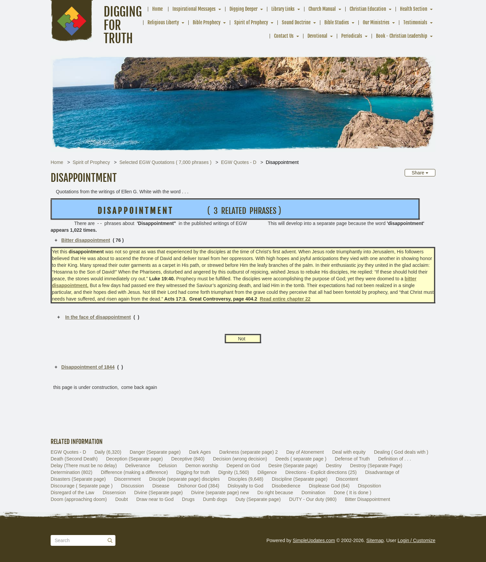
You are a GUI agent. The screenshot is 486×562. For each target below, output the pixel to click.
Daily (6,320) (107, 452)
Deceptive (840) (188, 458)
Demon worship (201, 465)
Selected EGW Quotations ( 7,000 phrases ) (165, 162)
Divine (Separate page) (158, 492)
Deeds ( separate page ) (300, 458)
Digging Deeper (244, 9)
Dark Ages (200, 452)
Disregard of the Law (72, 492)
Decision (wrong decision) (240, 458)
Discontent (347, 479)
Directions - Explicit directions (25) (321, 472)
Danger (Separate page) (155, 452)
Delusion (168, 465)
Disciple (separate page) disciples (184, 479)
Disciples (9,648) (245, 479)
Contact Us (284, 36)
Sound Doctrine (296, 22)
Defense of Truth (352, 458)
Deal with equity (349, 452)
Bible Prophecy (206, 22)
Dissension (114, 492)
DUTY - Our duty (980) (313, 499)
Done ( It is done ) (352, 492)
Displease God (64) (329, 485)
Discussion (132, 485)
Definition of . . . (394, 458)
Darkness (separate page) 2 (248, 452)
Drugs (188, 499)
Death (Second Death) (74, 458)
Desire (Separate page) (293, 465)
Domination (313, 492)
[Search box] (83, 540)
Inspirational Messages (194, 9)
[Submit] (110, 540)
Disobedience (286, 485)
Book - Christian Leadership (401, 36)
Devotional (317, 36)
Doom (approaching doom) (79, 499)
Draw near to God (155, 499)
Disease (160, 485)
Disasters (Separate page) (78, 479)
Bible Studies (336, 22)
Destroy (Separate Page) (376, 465)
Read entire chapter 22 (285, 299)
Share (420, 172)
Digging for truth (193, 472)
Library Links (283, 9)
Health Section (413, 9)
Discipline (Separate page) (299, 479)
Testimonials (415, 22)
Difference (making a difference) (134, 472)
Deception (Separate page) (134, 458)
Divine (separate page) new (220, 492)
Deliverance (137, 465)
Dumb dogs (215, 499)
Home (157, 9)
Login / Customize (416, 540)
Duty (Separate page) (258, 499)
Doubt (121, 499)
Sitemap (374, 540)
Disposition (369, 485)
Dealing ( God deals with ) (401, 452)
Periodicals (351, 36)
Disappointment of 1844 (88, 367)
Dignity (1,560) (233, 472)
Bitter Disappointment (367, 499)
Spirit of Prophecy (251, 22)
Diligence (267, 472)
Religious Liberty (163, 22)
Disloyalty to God (245, 485)
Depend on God (243, 465)
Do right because (275, 492)
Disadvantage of (382, 472)
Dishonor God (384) (198, 485)
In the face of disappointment (98, 317)
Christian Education (368, 9)
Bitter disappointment (85, 240)
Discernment (127, 479)
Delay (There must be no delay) (84, 465)
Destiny (334, 465)
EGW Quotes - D (238, 162)
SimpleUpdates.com (314, 540)
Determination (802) (71, 472)
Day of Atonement (305, 452)
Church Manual (322, 9)
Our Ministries (376, 22)
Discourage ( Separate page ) (82, 485)
